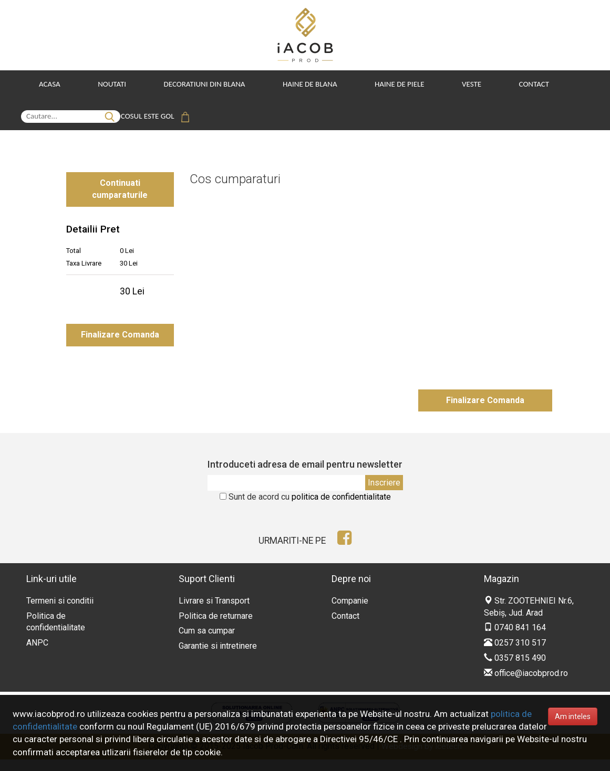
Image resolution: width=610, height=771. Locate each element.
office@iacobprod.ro (526, 685)
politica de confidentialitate (341, 508)
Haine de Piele (392, 84)
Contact (523, 84)
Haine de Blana (304, 84)
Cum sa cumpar (207, 642)
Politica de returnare (216, 627)
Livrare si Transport (214, 612)
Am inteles (573, 716)
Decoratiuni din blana (201, 84)
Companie (350, 612)
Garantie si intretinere (218, 657)
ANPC (37, 654)
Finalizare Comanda (120, 335)
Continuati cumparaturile (120, 186)
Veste (462, 84)
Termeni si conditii (60, 612)
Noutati (110, 84)
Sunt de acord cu (310, 508)
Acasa (49, 84)
